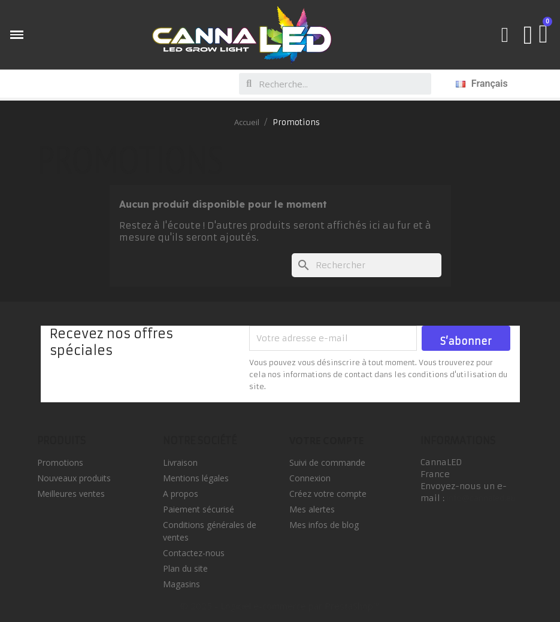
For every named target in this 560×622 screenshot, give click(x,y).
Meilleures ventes (71, 493)
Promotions (60, 462)
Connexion (310, 478)
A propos (180, 493)
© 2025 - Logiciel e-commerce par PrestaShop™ (280, 606)
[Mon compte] (528, 35)
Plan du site (185, 568)
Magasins (181, 584)
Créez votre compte (328, 493)
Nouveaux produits (74, 478)
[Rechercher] (366, 265)
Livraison (180, 462)
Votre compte (326, 440)
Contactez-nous (194, 553)
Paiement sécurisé (198, 509)
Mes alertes (312, 509)
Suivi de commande (327, 462)
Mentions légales (196, 478)
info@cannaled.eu (481, 497)
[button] (505, 35)
